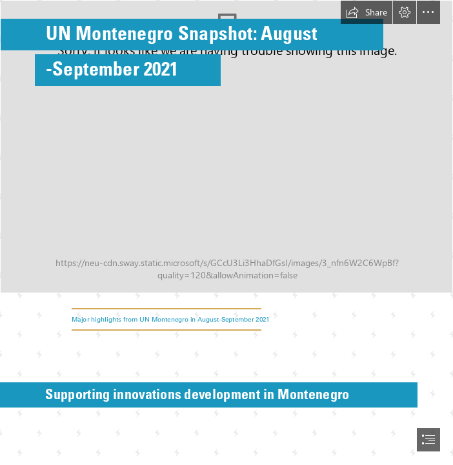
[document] (226, 232)
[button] (366, 12)
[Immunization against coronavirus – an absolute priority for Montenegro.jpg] (226, 146)
